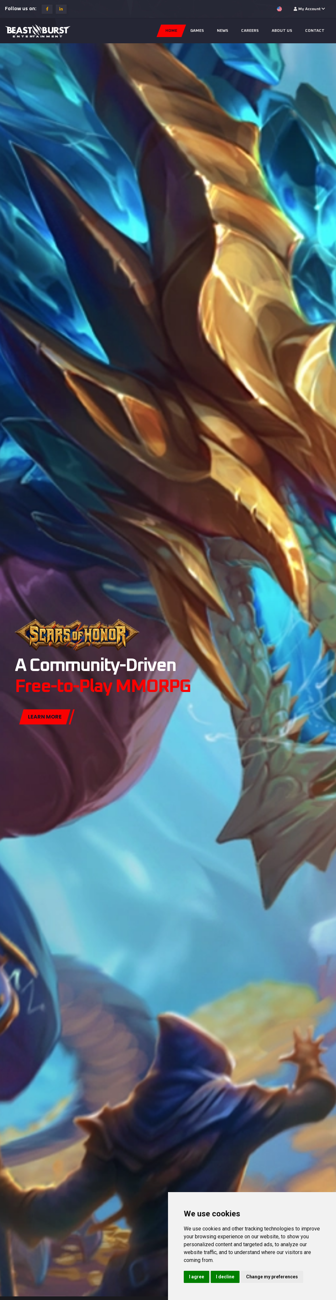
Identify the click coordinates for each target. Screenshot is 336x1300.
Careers (250, 31)
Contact (315, 31)
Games (197, 31)
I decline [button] (225, 1276)
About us (282, 31)
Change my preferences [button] (272, 1276)
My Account (309, 9)
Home (171, 31)
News (222, 31)
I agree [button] (196, 1276)
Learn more (45, 719)
